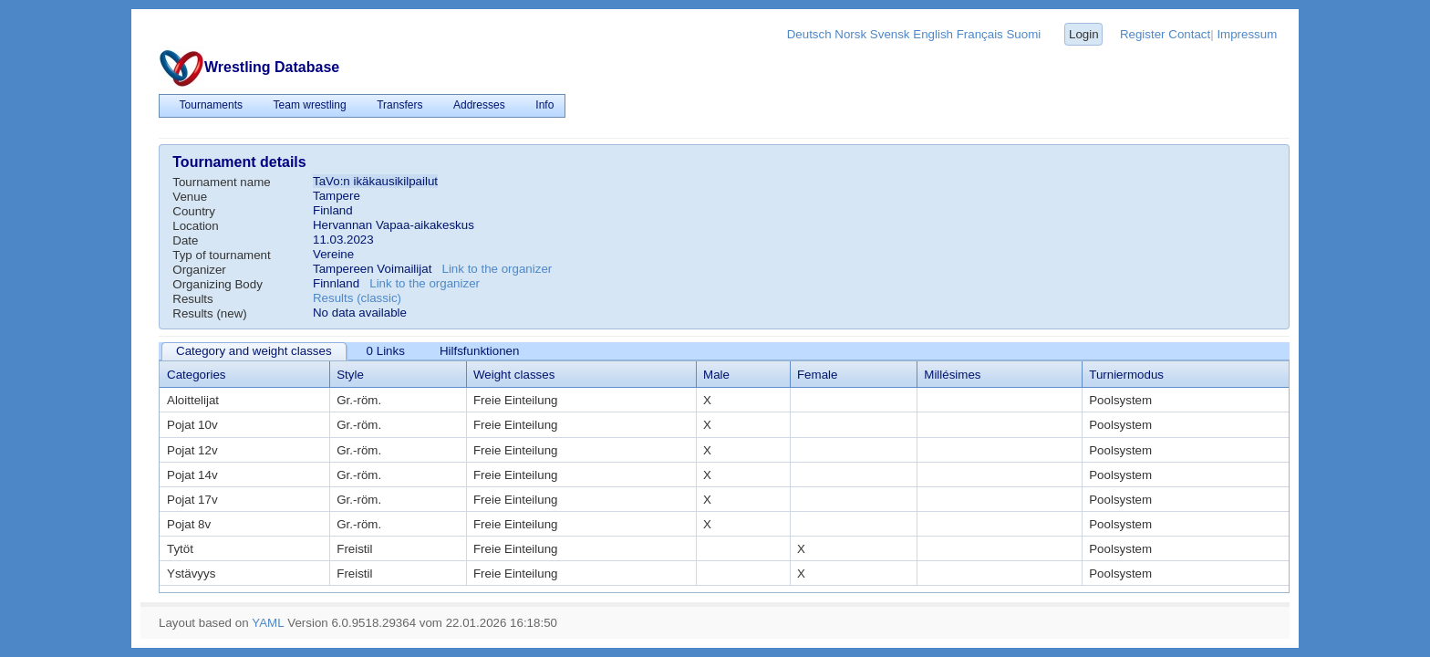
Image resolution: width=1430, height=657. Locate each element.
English (933, 34)
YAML (268, 623)
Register (1143, 34)
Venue (189, 196)
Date (185, 240)
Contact (1189, 34)
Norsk (850, 34)
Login (1084, 34)
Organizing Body (217, 284)
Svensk (890, 34)
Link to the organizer (496, 269)
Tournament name (221, 182)
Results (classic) (357, 298)
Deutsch (809, 34)
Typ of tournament (221, 255)
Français (980, 34)
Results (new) (209, 313)
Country (193, 211)
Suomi (1023, 34)
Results (192, 299)
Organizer (199, 269)
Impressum (1247, 34)
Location (195, 226)
